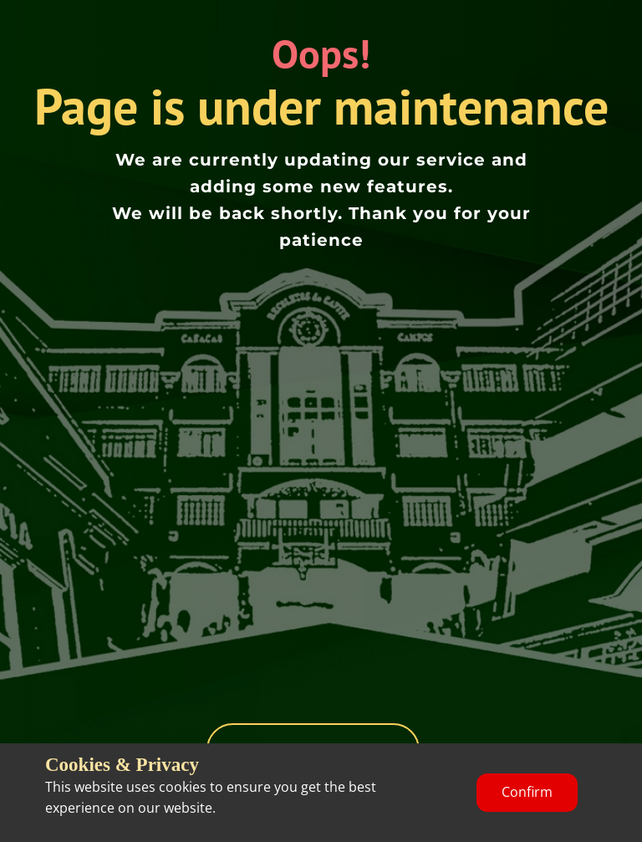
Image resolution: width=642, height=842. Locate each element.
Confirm (527, 792)
